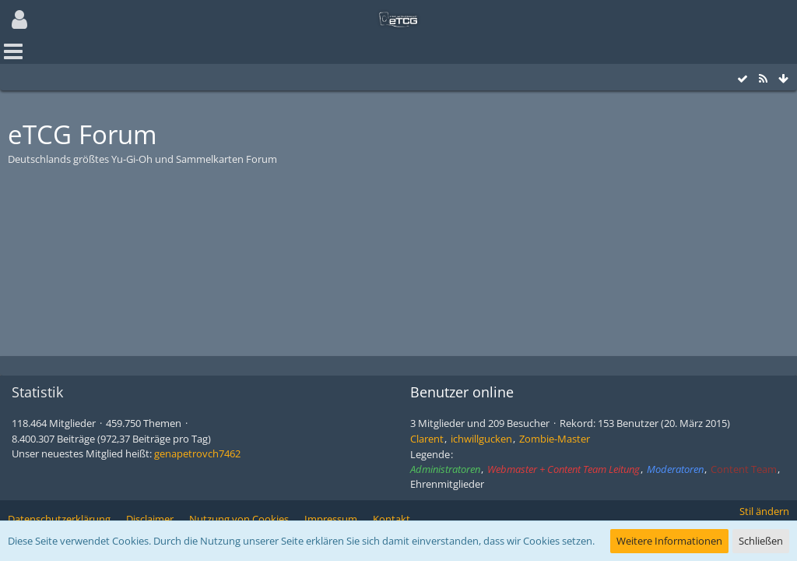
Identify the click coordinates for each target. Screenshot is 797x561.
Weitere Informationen (669, 541)
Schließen (761, 541)
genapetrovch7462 (197, 453)
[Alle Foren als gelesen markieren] (742, 79)
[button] (19, 19)
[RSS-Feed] (763, 79)
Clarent (427, 439)
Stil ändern (764, 511)
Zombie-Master (554, 439)
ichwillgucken (481, 439)
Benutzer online (462, 392)
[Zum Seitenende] (783, 79)
